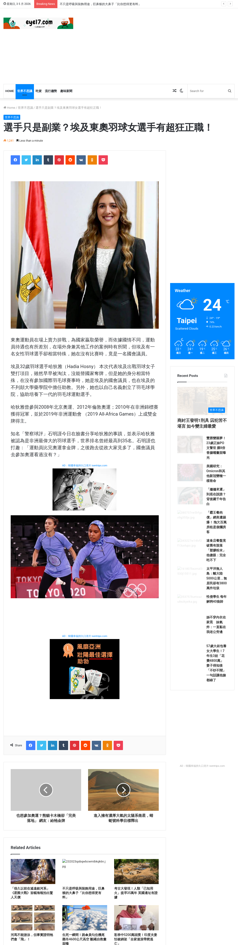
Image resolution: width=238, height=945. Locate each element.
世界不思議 (24, 91)
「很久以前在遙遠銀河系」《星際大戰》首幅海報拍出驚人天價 (32, 893)
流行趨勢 (51, 91)
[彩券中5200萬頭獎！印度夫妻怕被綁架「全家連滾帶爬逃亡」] (136, 917)
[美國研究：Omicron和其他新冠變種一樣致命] (190, 499)
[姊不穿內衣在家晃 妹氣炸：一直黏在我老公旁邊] (190, 671)
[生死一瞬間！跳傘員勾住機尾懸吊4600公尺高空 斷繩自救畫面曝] (84, 917)
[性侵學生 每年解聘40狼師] (190, 642)
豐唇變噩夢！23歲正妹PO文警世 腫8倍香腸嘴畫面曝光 (216, 469)
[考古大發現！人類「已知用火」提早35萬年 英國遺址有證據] (136, 871)
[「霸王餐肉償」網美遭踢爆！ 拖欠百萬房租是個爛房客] (190, 556)
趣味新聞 (66, 91)
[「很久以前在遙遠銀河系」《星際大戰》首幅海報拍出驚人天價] (33, 871)
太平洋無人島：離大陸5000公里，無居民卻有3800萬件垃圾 (216, 613)
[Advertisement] (160, 45)
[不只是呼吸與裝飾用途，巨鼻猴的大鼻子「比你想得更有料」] (84, 871)
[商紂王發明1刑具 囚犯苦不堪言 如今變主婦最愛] (202, 412)
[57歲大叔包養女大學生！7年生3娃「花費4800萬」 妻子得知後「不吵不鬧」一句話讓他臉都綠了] (190, 700)
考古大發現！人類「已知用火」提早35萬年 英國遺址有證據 (136, 893)
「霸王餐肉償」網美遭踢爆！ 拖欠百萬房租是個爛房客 (216, 555)
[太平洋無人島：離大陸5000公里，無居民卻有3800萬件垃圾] (190, 614)
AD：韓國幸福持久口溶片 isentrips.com (84, 465)
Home (9, 91)
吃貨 (39, 91)
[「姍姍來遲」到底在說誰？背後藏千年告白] (190, 528)
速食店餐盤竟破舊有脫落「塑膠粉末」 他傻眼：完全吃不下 (216, 584)
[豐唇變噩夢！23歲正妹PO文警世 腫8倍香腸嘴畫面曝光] (190, 470)
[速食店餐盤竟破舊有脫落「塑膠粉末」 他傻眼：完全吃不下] (190, 585)
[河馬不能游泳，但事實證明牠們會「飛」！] (33, 917)
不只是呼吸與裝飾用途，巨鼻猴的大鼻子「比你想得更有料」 (100, 4)
